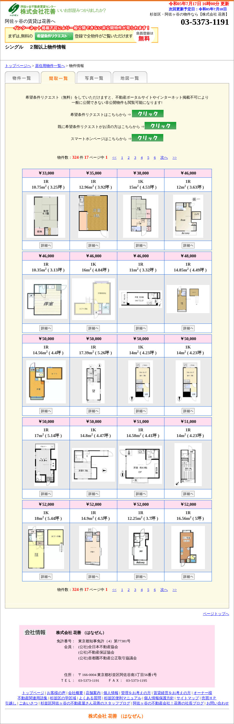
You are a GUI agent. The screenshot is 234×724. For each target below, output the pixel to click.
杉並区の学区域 (63, 698)
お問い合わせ (217, 703)
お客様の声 (56, 693)
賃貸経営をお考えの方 (172, 693)
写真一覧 (94, 77)
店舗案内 (93, 693)
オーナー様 (202, 693)
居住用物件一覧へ (50, 66)
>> (174, 157)
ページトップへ (216, 614)
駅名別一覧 (22, 77)
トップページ (33, 693)
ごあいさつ (28, 703)
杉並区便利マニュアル (122, 698)
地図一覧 (130, 77)
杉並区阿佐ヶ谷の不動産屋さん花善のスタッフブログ (85, 703)
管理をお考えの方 (136, 693)
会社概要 (75, 693)
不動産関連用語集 (32, 698)
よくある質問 (90, 698)
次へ (164, 157)
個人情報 (110, 693)
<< (114, 157)
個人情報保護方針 (159, 698)
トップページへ (18, 66)
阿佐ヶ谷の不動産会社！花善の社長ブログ (168, 703)
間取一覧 (58, 77)
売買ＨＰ (209, 698)
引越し (10, 703)
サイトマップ (188, 698)
